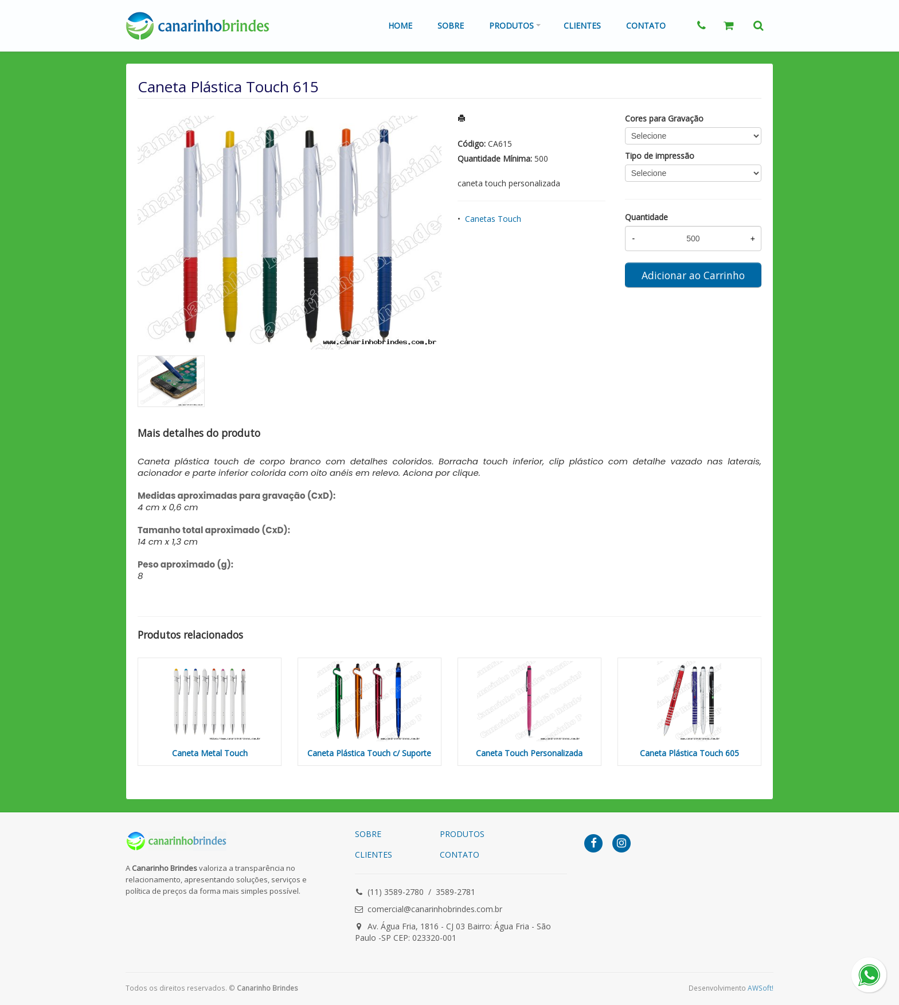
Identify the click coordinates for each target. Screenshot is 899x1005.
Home (400, 25)
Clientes (582, 25)
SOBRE (368, 833)
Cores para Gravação (664, 118)
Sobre (450, 25)
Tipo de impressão (659, 155)
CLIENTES (373, 854)
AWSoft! (760, 987)
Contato (646, 25)
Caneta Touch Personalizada (529, 753)
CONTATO (459, 854)
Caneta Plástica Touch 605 (689, 753)
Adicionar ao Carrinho (693, 275)
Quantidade (646, 217)
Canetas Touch (493, 218)
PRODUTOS (462, 833)
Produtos (511, 25)
